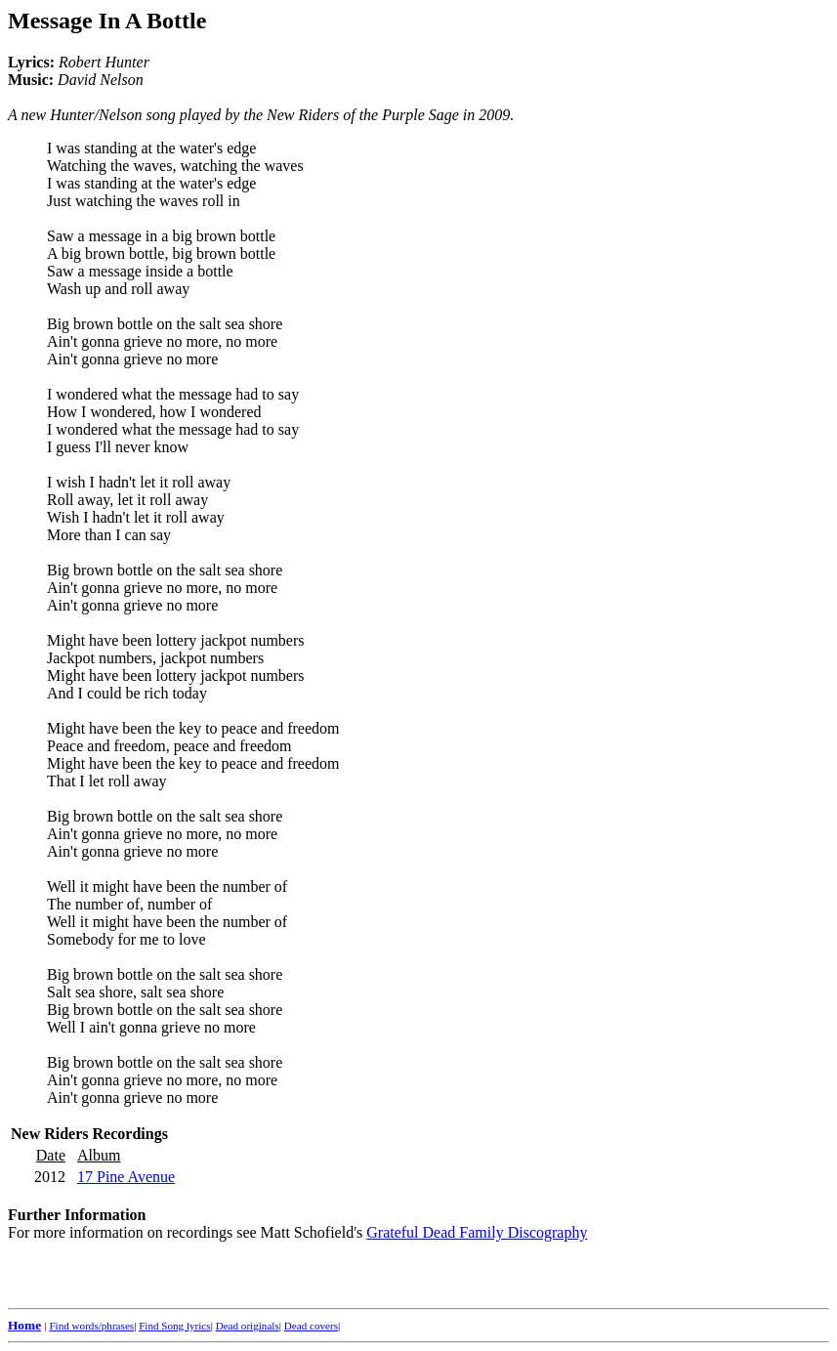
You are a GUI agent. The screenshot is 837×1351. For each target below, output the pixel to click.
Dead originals (247, 1325)
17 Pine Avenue (126, 1176)
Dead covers (311, 1325)
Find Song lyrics (174, 1325)
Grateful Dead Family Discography (476, 1232)
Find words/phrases (91, 1325)
